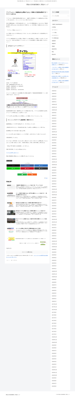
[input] (60, 16)
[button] (41, 168)
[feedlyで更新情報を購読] (26, 174)
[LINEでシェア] (13, 168)
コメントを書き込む (27, 253)
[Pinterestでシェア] (27, 168)
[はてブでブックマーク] (41, 165)
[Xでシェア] (13, 165)
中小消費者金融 (9, 160)
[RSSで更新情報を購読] (28, 174)
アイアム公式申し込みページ (12, 152)
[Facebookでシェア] (27, 165)
